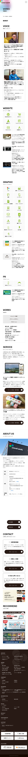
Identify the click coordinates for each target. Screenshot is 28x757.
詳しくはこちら (13, 551)
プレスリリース (5, 700)
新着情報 (3, 699)
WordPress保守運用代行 (18, 656)
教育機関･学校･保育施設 (6, 672)
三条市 (17, 64)
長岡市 (8, 65)
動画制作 (12, 98)
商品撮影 (22, 158)
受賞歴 (15, 708)
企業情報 (3, 680)
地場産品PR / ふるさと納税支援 (19, 692)
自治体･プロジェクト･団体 (19, 250)
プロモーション (21, 249)
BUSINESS (14, 687)
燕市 (14, 99)
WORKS (14, 663)
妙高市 (23, 142)
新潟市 (20, 64)
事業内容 (11, 527)
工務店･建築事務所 (18, 142)
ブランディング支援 (5, 657)
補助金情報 (16, 699)
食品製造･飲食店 (17, 665)
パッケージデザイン (17, 659)
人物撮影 (5, 98)
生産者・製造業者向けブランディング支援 (7, 690)
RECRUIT (14, 714)
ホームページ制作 (7, 61)
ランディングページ (14, 61)
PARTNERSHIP (14, 718)
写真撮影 (9, 98)
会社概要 (11, 522)
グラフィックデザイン (18, 60)
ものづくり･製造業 (7, 99)
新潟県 (5, 65)
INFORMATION (14, 696)
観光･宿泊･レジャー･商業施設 (19, 667)
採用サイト (22, 61)
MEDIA (14, 704)
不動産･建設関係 (5, 668)
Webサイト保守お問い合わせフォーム (7, 726)
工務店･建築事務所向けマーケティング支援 (20, 690)
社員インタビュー (18, 98)
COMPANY (14, 678)
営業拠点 (15, 680)
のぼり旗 (12, 60)
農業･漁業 (4, 665)
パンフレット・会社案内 (16, 155)
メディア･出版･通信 (17, 672)
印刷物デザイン (5, 659)
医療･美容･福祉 (5, 670)
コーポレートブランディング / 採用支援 (8, 692)
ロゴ (19, 61)
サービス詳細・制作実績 (13, 389)
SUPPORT (14, 723)
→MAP (17, 481)
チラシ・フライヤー (15, 249)
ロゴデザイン (16, 657)
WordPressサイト (7, 60)
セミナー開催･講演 (5, 708)
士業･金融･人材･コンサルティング (10, 64)
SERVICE (14, 654)
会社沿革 (3, 683)
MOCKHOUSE (4, 710)
